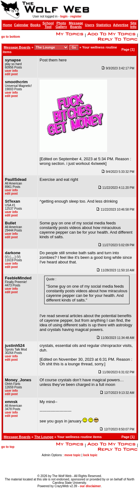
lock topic (90, 455)
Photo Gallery (61, 25)
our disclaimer (90, 486)
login (64, 16)
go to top (7, 447)
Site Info (133, 25)
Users (90, 25)
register (76, 16)
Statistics (103, 25)
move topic (72, 455)
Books (35, 25)
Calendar (21, 25)
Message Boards (76, 25)
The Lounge (43, 437)
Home (7, 25)
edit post (11, 74)
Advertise (120, 25)
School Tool (48, 25)
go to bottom (10, 36)
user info (11, 70)
